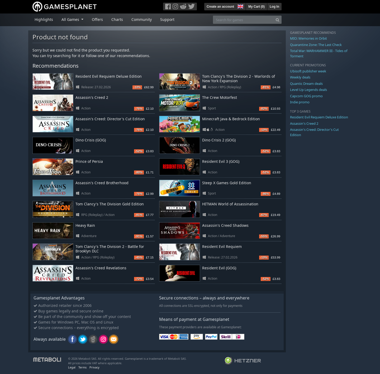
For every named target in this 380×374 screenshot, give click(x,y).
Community (141, 19)
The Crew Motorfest (219, 97)
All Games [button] (70, 19)
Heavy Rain (85, 225)
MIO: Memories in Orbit (308, 38)
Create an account (220, 6)
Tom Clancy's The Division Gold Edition (109, 203)
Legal (71, 367)
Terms (82, 367)
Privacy (94, 367)
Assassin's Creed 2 (91, 97)
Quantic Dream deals (306, 83)
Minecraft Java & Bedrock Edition (231, 118)
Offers (97, 19)
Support (167, 19)
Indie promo (300, 102)
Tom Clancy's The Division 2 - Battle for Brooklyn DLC (109, 248)
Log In (274, 6)
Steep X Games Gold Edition (226, 182)
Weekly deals (300, 77)
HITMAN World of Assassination (230, 203)
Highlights (44, 19)
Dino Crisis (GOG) (90, 139)
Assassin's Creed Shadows (225, 225)
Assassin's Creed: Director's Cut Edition (110, 118)
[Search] (277, 20)
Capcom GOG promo (306, 96)
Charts (117, 19)
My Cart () (256, 6)
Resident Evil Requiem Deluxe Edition (108, 76)
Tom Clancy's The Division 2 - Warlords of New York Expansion (238, 78)
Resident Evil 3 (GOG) (220, 161)
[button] (239, 5)
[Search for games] (243, 20)
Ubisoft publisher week (308, 71)
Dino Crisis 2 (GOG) (219, 139)
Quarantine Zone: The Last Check (316, 44)
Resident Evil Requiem (222, 246)
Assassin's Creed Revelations (100, 267)
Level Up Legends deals (308, 89)
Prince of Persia (89, 161)
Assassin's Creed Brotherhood (102, 182)
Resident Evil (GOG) (219, 267)
